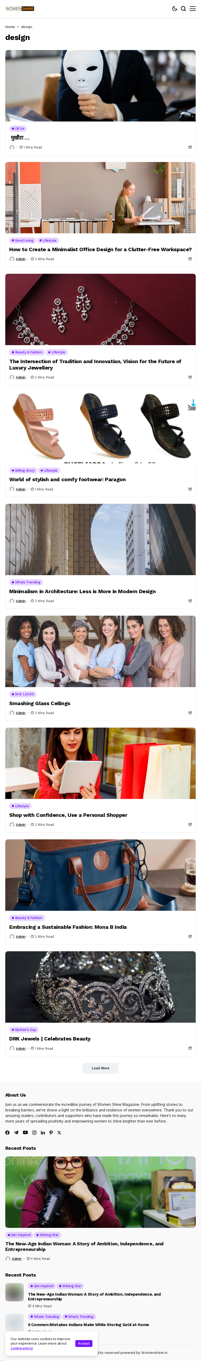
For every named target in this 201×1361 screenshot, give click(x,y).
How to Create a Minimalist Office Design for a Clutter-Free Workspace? (100, 249)
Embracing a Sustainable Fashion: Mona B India (68, 927)
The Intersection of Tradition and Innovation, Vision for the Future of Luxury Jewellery (95, 364)
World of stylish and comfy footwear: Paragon (67, 479)
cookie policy (22, 1348)
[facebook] (7, 1132)
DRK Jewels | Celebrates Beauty (50, 1038)
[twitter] (59, 1132)
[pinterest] (51, 1132)
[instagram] (34, 1132)
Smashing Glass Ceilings (39, 703)
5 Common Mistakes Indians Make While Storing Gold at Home (88, 1324)
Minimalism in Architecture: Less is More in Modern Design (82, 591)
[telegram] (16, 1132)
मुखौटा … (19, 137)
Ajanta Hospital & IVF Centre (2, 1360)
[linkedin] (43, 1132)
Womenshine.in (154, 1353)
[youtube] (25, 1132)
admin (21, 259)
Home (10, 27)
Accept (84, 1343)
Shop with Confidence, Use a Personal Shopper (68, 815)
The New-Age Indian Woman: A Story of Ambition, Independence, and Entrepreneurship (84, 1246)
